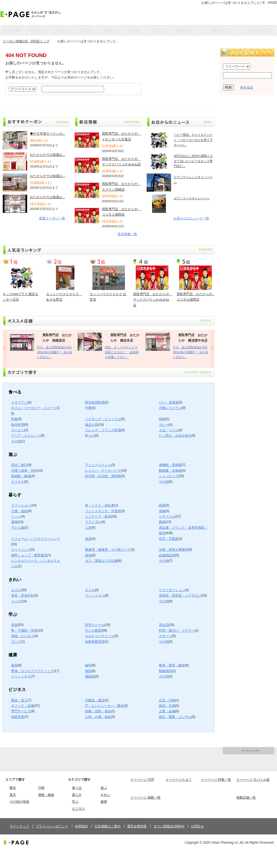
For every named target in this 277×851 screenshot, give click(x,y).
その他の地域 (19, 801)
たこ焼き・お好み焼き (175, 435)
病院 (88, 671)
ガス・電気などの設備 (101, 561)
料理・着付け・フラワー (177, 630)
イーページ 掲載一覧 (145, 797)
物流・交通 (167, 706)
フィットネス (95, 595)
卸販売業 (17, 717)
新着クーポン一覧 (52, 218)
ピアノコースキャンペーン (192, 198)
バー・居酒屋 (168, 402)
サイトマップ (19, 826)
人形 (88, 527)
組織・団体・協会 (98, 711)
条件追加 (246, 87)
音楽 (14, 625)
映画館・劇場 (21, 476)
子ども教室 (93, 630)
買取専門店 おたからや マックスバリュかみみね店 (152, 299)
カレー (164, 425)
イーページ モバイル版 (253, 779)
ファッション (21, 505)
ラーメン (17, 430)
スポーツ (165, 636)
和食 (14, 419)
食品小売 (91, 425)
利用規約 (81, 826)
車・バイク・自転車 (99, 505)
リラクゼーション (172, 590)
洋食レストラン (170, 408)
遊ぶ (103, 788)
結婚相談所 (167, 555)
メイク (16, 601)
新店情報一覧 (127, 234)
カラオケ (17, 482)
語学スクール (95, 625)
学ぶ (75, 801)
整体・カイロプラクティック (32, 671)
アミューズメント (98, 465)
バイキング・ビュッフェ (103, 419)
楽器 (88, 539)
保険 (162, 511)
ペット (16, 516)
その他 (16, 441)
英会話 (164, 625)
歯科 (88, 665)
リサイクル (167, 516)
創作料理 (17, 425)
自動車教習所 (95, 642)
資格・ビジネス (22, 636)
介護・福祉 (19, 511)
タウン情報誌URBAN (168, 826)
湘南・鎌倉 (46, 795)
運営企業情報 (137, 826)
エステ (16, 590)
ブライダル (93, 522)
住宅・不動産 (168, 539)
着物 (14, 522)
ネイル (90, 590)
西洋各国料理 (95, 402)
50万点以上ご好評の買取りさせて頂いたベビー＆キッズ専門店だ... (193, 161)
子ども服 (17, 527)
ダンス (16, 642)
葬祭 (162, 522)
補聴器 (90, 676)
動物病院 (165, 671)
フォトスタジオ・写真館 (103, 511)
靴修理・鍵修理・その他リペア (108, 549)
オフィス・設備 (22, 706)
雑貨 (162, 505)
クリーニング (21, 549)
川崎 (41, 788)
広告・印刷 (167, 700)
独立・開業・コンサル (175, 717)
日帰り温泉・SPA (24, 470)
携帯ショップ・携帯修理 (29, 555)
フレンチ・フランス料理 (103, 430)
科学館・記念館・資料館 (103, 476)
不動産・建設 (95, 700)
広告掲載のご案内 (108, 826)
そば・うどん (168, 430)
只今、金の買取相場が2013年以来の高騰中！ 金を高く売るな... (54, 352)
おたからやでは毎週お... (47, 155)
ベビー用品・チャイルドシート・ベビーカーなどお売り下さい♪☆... (193, 139)
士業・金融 (167, 711)
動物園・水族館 (170, 470)
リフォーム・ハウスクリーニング (35, 539)
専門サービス (21, 711)
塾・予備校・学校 (24, 630)
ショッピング (168, 476)
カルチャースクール (99, 636)
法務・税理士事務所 (173, 549)
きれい (105, 795)
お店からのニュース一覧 (191, 218)
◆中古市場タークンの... (47, 133)
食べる (77, 788)
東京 (13, 795)
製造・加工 (19, 700)
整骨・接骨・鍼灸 (172, 665)
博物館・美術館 (170, 465)
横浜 (13, 788)
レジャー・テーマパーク (103, 470)
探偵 (88, 555)
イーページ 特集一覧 (216, 779)
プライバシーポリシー (52, 826)
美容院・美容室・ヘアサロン (180, 595)
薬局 (14, 665)
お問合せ (197, 826)
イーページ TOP (142, 779)
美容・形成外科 (22, 595)
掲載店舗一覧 (246, 797)
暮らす (77, 795)
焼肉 (162, 419)
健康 (103, 801)
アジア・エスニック (25, 435)
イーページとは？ (179, 779)
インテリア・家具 (98, 516)
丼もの (90, 435)
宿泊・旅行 (19, 465)
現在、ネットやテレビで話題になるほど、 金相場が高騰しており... (121, 352)
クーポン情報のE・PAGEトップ (26, 41)
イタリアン (19, 402)
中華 (88, 408)
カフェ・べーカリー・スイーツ (34, 408)
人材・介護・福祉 (98, 717)
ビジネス (78, 809)
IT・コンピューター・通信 (104, 706)
